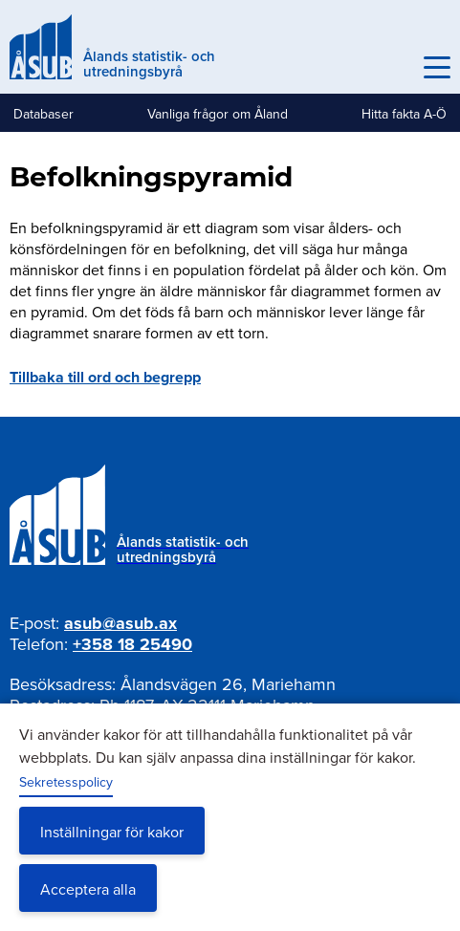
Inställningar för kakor (112, 831)
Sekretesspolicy (66, 781)
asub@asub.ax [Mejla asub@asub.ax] (120, 623)
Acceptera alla (88, 888)
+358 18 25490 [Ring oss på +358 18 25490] (132, 644)
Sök (395, 68)
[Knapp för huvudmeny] (437, 67)
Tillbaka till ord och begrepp (105, 377)
